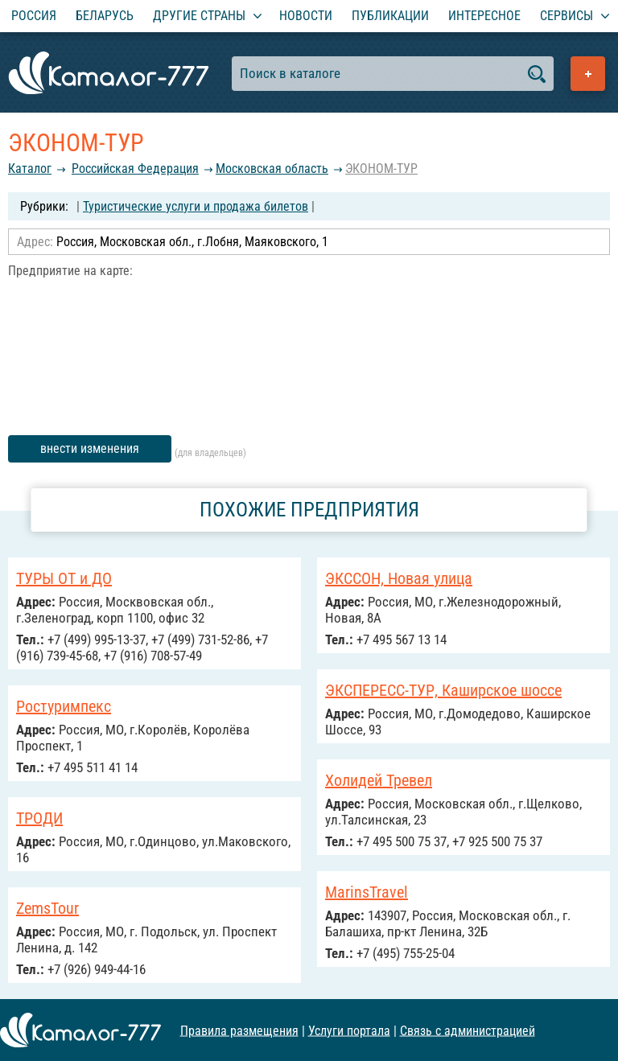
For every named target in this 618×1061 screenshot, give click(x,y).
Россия (33, 15)
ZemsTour (47, 908)
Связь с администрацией (467, 1030)
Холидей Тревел (378, 780)
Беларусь (105, 15)
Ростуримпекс (63, 706)
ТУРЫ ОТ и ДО (64, 578)
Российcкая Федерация (135, 168)
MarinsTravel (366, 892)
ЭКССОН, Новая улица (398, 578)
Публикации (390, 15)
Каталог (30, 168)
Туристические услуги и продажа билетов (195, 206)
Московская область (272, 168)
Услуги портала (349, 1030)
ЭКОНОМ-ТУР (381, 168)
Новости (305, 15)
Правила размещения (239, 1030)
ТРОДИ (39, 818)
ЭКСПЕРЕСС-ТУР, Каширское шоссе (443, 690)
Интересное (484, 15)
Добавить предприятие (588, 73)
